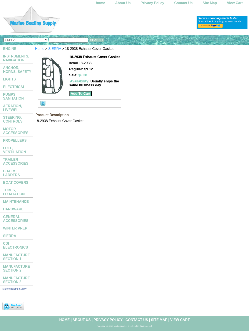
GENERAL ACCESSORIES (15, 219)
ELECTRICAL (14, 87)
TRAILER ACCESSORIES (15, 161)
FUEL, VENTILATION (14, 150)
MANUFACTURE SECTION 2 (16, 268)
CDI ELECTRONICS (15, 245)
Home (39, 49)
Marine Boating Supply (14, 288)
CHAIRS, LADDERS (11, 173)
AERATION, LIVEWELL (12, 108)
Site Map (210, 3)
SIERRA (54, 49)
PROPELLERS (15, 140)
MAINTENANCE (16, 201)
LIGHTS (9, 79)
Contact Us (183, 3)
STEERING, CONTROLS (13, 119)
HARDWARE (13, 209)
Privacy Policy (152, 3)
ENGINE (9, 49)
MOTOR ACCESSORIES (15, 131)
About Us (123, 3)
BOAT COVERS (15, 182)
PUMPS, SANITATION (13, 96)
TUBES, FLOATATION (14, 192)
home (100, 3)
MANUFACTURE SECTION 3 (16, 280)
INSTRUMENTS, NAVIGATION (16, 58)
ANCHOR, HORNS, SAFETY (17, 70)
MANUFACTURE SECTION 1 (16, 257)
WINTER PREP (15, 228)
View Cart (235, 3)
